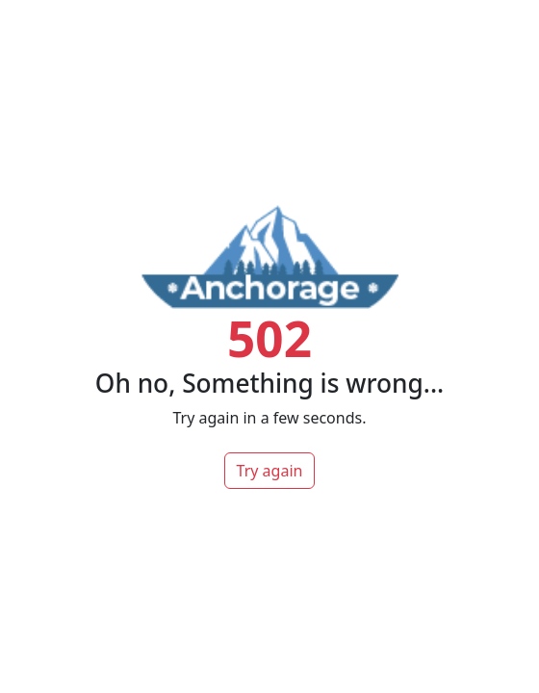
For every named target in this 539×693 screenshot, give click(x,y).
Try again (270, 470)
